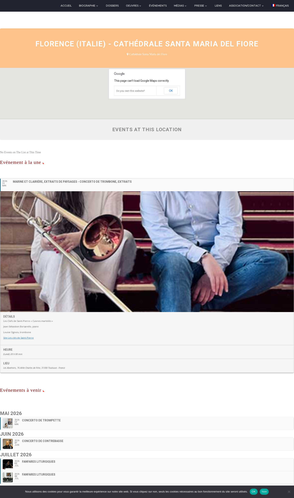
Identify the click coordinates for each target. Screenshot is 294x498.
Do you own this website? (130, 91)
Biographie (87, 5)
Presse (199, 5)
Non (264, 491)
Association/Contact (245, 5)
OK (171, 90)
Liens (218, 5)
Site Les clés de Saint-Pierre (18, 337)
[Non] (289, 492)
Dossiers (112, 5)
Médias (179, 5)
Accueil (66, 5)
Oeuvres (132, 5)
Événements (158, 5)
